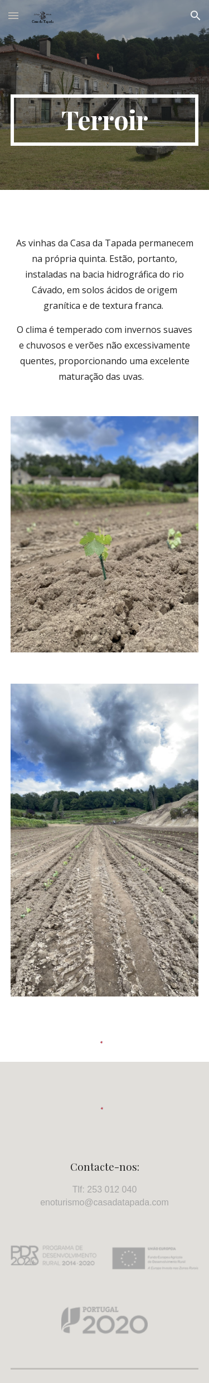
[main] (105, 120)
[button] (13, 15)
